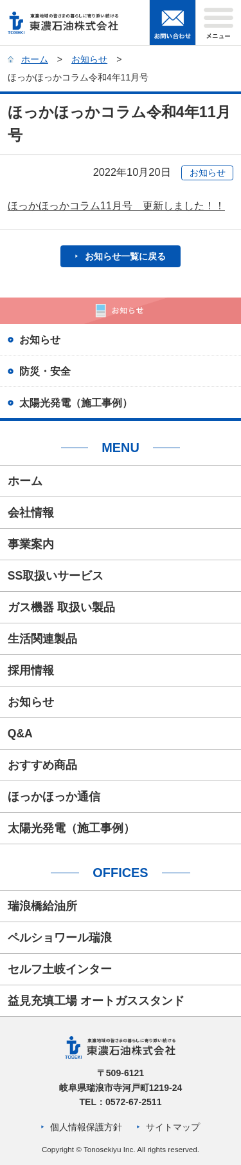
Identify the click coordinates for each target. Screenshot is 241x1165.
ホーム (34, 59)
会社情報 (31, 512)
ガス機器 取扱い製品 (61, 607)
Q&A (20, 733)
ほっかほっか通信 (54, 796)
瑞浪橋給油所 (42, 906)
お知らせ (89, 59)
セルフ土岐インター (60, 969)
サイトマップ (173, 1127)
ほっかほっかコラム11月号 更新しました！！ (116, 205)
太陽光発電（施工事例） (75, 402)
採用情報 (31, 670)
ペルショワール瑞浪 (60, 937)
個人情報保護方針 (86, 1127)
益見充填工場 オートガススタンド (96, 1000)
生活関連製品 (42, 638)
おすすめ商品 (42, 765)
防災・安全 (45, 371)
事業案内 (31, 544)
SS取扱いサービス (55, 575)
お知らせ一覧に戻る (125, 256)
